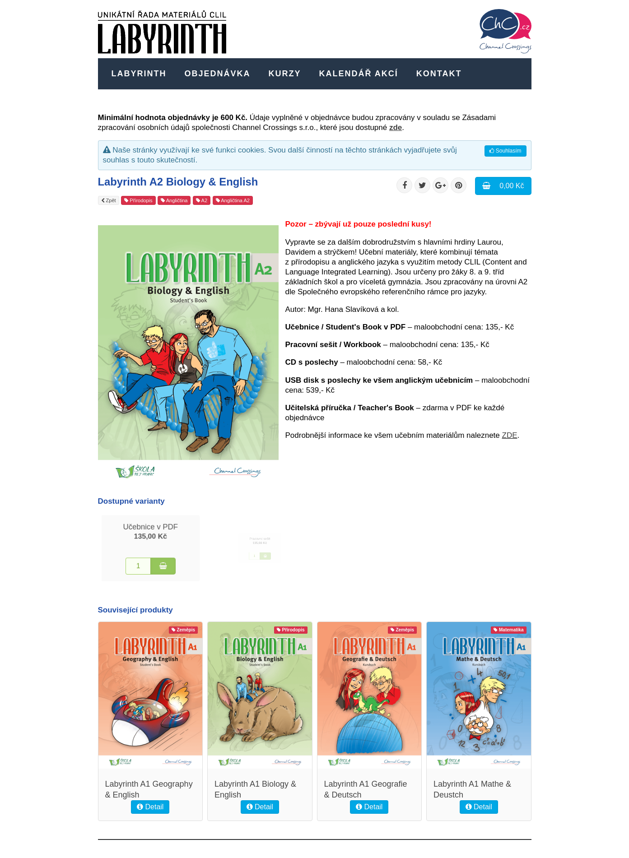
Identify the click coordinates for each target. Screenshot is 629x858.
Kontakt (439, 74)
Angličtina (174, 200)
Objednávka (218, 74)
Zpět (108, 200)
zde (395, 127)
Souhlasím (505, 151)
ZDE (509, 435)
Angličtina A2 (233, 200)
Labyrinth (139, 74)
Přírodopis (138, 200)
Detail (150, 807)
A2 (201, 200)
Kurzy (285, 74)
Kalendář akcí (358, 74)
